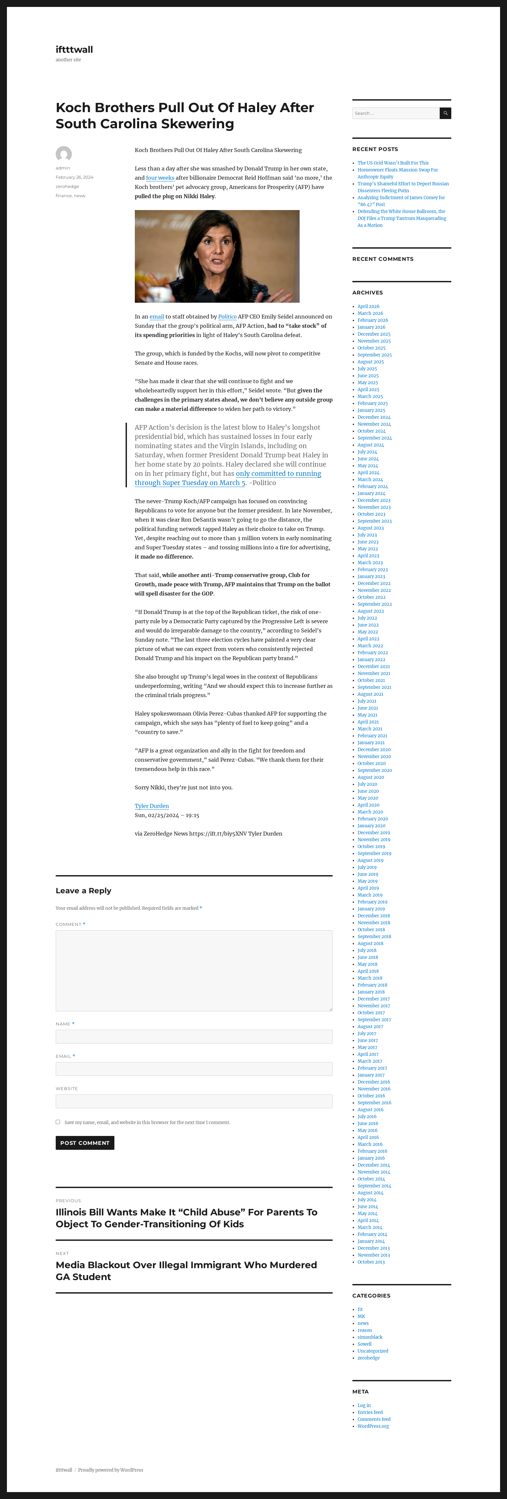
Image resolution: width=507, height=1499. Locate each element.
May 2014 (367, 1213)
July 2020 (367, 784)
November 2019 (374, 839)
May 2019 (368, 881)
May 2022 (368, 632)
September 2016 (375, 1103)
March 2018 (370, 978)
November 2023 (374, 507)
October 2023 (371, 514)
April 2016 (368, 1137)
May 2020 (368, 798)
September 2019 (375, 853)
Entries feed (370, 1412)
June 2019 (368, 874)
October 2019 (371, 846)
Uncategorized (373, 1351)
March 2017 (370, 1061)
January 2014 (371, 1241)
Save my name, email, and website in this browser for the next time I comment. (147, 1122)
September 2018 (374, 936)
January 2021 (371, 743)
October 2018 (371, 930)
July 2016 (367, 1116)
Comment (71, 924)
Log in (364, 1405)
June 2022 (368, 625)
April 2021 (368, 722)
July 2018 (367, 950)
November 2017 (374, 1006)
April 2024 (368, 472)
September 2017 (374, 1020)
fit (360, 1309)
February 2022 (373, 653)
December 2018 (374, 916)
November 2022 (374, 590)
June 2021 (368, 708)
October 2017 (371, 1013)
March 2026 (370, 313)
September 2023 (375, 521)
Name (65, 1024)
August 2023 (371, 528)
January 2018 (371, 992)
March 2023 (370, 563)
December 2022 (374, 583)
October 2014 (371, 1179)
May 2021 (367, 715)
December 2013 (374, 1248)
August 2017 (370, 1026)
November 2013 (374, 1255)
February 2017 (372, 1068)
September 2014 (374, 1186)
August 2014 (370, 1193)
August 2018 (370, 943)
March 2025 (370, 396)
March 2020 (370, 812)
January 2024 (371, 493)
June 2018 (368, 957)
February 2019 (373, 902)
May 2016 (368, 1130)
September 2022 (375, 604)
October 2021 (371, 680)
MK (361, 1316)
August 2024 (371, 445)
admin (63, 167)
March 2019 (370, 895)
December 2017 (374, 999)
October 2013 (371, 1262)
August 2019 (371, 860)
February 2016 (373, 1151)
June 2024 (368, 459)
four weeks (160, 177)
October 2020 (372, 763)
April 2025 (368, 389)
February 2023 (373, 569)
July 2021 (367, 701)
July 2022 (367, 618)
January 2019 (371, 909)
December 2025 (374, 334)
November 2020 (374, 756)
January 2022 (371, 659)
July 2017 (367, 1033)
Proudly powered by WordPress (110, 1470)
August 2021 (370, 694)
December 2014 (374, 1165)
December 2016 (374, 1082)
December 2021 (374, 666)
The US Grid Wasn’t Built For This (393, 163)
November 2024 (374, 424)
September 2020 (375, 770)
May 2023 (368, 549)
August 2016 (371, 1110)
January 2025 (371, 410)
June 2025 (368, 376)
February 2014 (372, 1234)
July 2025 (367, 369)
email (157, 316)
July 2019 (367, 867)
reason (365, 1330)
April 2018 (368, 971)
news (79, 195)
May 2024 (368, 466)
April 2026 (369, 306)
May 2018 (367, 964)
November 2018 (374, 923)
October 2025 (372, 348)
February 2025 (373, 403)
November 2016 (374, 1089)
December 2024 (374, 417)
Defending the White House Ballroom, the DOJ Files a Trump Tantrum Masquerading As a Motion (402, 218)
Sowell (365, 1344)
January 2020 (371, 826)
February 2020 (373, 819)
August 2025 (371, 362)
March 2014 (370, 1227)
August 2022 (371, 611)
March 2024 (370, 479)
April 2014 (368, 1220)
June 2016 (368, 1123)
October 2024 (372, 431)
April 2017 (368, 1054)
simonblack (370, 1337)
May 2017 (367, 1047)
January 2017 (371, 1075)
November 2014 (374, 1172)
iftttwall (74, 49)
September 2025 (375, 355)
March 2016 (370, 1144)
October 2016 (371, 1096)
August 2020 (371, 777)
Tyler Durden (152, 806)
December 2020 (374, 749)
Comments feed (374, 1419)
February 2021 (372, 736)
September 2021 (374, 687)
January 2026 (372, 327)
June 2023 (368, 542)
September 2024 (375, 438)
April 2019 (368, 888)
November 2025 (374, 341)
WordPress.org (373, 1426)
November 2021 (374, 673)
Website (67, 1088)
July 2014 (367, 1200)
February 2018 (372, 985)
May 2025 (368, 382)
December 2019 (374, 833)
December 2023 (374, 500)
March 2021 (370, 729)
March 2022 (370, 646)
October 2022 (372, 597)
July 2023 (367, 535)
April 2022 (368, 639)
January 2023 (371, 576)
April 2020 (368, 805)
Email (65, 1056)
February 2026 (373, 320)
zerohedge (67, 186)
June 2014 (368, 1206)
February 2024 (373, 486)
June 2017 (368, 1040)
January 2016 (371, 1158)
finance (64, 195)
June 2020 (368, 791)
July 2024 (367, 452)
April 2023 (368, 556)
